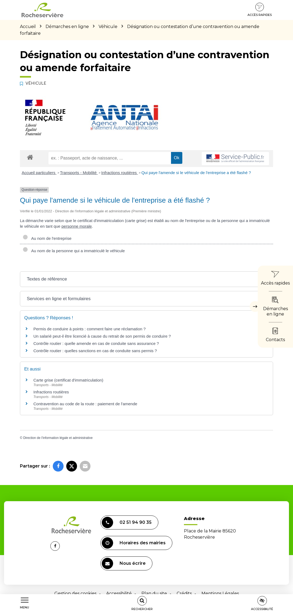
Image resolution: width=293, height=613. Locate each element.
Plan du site (154, 593)
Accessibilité (119, 593)
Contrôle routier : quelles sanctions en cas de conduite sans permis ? (95, 350)
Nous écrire (124, 563)
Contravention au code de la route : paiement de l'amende (85, 403)
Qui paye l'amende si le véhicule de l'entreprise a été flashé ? (196, 172)
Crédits (184, 593)
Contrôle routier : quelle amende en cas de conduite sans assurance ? (96, 343)
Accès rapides (259, 10)
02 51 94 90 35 (127, 522)
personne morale (76, 226)
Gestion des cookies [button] (75, 593)
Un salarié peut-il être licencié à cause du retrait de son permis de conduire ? (102, 336)
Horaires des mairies (134, 543)
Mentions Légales (220, 593)
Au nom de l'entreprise (47, 238)
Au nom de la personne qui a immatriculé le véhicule (74, 250)
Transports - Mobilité (79, 172)
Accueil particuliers (39, 172)
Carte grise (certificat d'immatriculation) (68, 380)
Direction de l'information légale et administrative (58, 438)
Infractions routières (119, 172)
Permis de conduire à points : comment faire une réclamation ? (89, 329)
